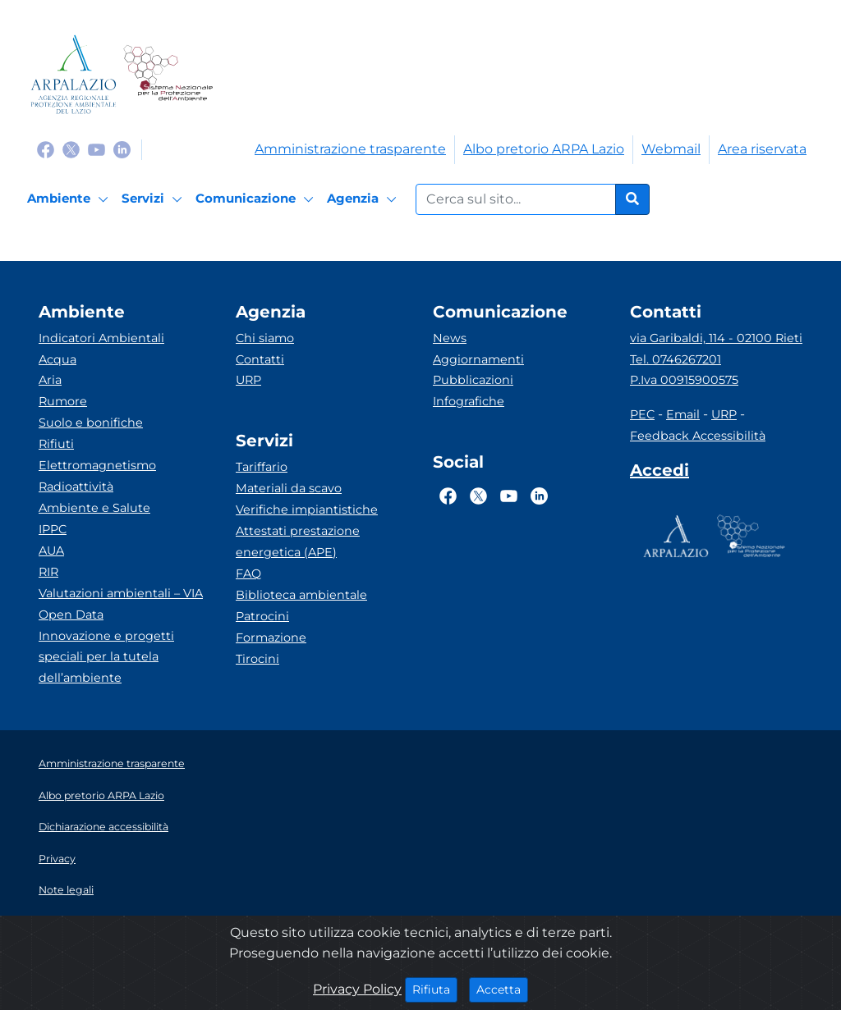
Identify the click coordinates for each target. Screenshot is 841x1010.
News (449, 338)
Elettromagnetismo (97, 465)
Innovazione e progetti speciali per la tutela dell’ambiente (106, 657)
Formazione (271, 637)
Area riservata (762, 149)
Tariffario (261, 466)
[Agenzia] (364, 199)
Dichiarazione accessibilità (103, 826)
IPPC (53, 529)
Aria (50, 379)
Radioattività (76, 486)
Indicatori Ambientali (101, 338)
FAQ (248, 573)
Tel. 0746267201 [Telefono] (675, 359)
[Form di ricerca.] (516, 199)
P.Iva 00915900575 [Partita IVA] (684, 379)
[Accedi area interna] (659, 473)
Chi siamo (265, 338)
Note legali (66, 890)
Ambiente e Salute (94, 507)
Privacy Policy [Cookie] (357, 989)
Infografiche (468, 401)
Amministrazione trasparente (350, 149)
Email (683, 414)
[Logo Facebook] (45, 149)
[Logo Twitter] (71, 149)
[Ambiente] (70, 199)
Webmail (671, 149)
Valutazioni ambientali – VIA (121, 593)
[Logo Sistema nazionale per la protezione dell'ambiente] (168, 74)
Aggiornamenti (478, 359)
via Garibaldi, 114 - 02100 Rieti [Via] (716, 338)
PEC (642, 414)
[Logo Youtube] (96, 149)
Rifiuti (56, 443)
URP (248, 379)
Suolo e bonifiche (91, 422)
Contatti (260, 359)
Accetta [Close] (502, 988)
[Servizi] (154, 199)
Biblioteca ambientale (301, 594)
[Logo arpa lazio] (73, 74)
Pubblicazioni (473, 379)
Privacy (57, 858)
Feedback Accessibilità (697, 435)
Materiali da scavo (289, 488)
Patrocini (262, 616)
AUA (51, 550)
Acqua (57, 359)
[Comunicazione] (257, 199)
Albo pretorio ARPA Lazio (543, 149)
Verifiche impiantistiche (307, 509)
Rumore (63, 401)
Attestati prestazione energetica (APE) (298, 541)
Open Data (71, 614)
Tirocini (257, 658)
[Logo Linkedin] (122, 149)
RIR (48, 571)
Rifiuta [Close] (434, 988)
